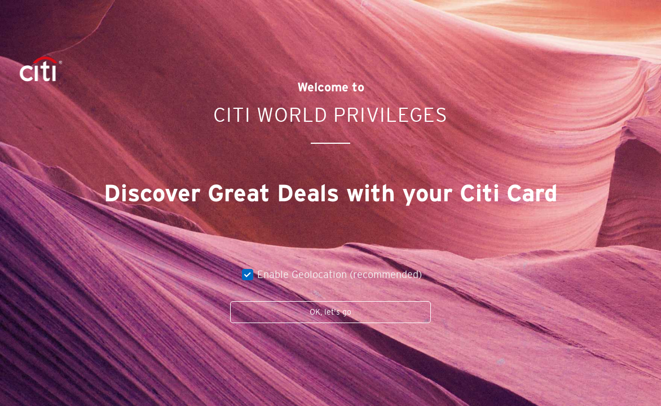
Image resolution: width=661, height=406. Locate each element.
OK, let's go (330, 311)
